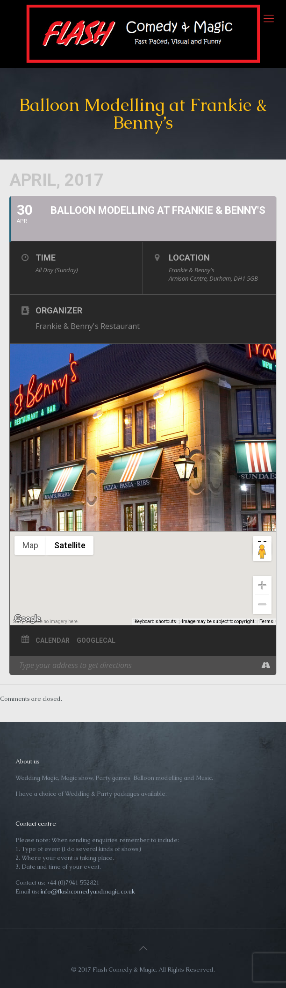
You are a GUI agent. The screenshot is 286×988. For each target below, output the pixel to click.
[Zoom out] (262, 604)
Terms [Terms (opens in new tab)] (266, 621)
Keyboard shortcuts (155, 621)
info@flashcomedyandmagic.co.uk (88, 891)
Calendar (53, 640)
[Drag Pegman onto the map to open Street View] (262, 551)
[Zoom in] (262, 585)
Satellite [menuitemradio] (70, 545)
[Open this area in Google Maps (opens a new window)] (27, 619)
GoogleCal (96, 640)
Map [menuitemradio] (30, 545)
